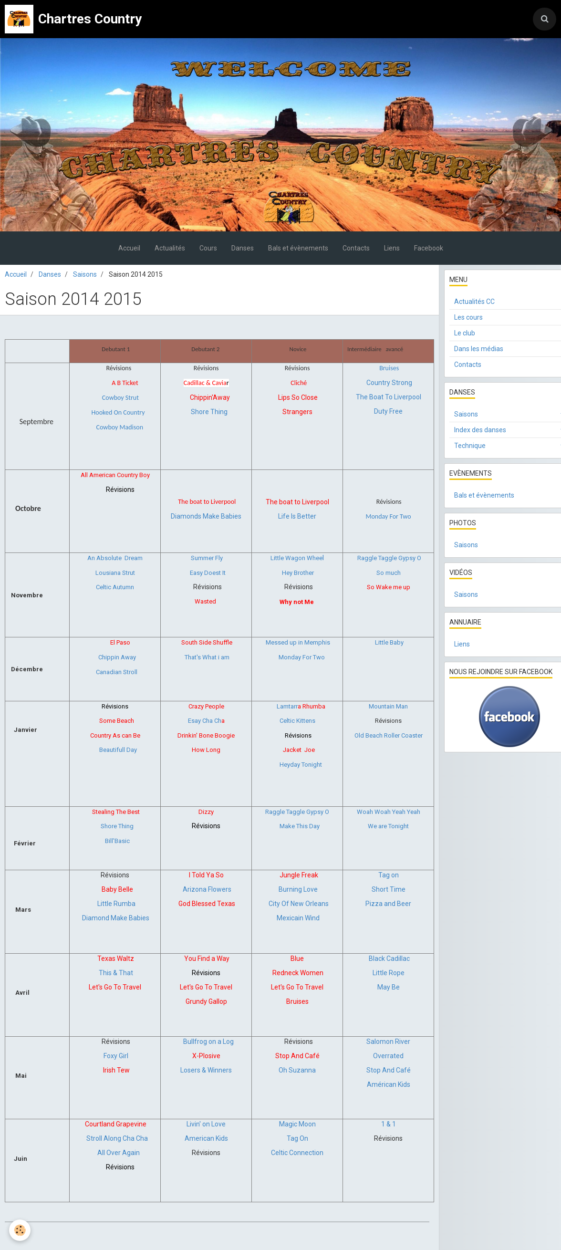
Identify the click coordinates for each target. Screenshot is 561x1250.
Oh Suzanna (297, 1070)
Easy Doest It (208, 572)
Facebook (428, 248)
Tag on (388, 875)
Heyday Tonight (301, 764)
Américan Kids (388, 1084)
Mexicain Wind (298, 918)
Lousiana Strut (115, 572)
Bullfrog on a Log (208, 1041)
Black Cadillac (389, 958)
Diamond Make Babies (115, 918)
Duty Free (388, 411)
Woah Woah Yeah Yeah (388, 811)
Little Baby (389, 642)
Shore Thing (209, 412)
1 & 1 (388, 1124)
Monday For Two (302, 657)
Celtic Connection (297, 1152)
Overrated (388, 1056)
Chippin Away (117, 657)
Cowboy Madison (119, 427)
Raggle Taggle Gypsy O (389, 558)
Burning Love (298, 889)
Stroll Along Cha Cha (117, 1138)
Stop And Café (388, 1070)
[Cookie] (20, 1230)
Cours (208, 248)
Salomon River (388, 1041)
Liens (392, 248)
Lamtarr (287, 706)
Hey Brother (298, 572)
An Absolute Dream (115, 558)
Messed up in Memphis (298, 642)
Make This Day (300, 826)
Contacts (356, 248)
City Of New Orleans (299, 903)
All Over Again (118, 1152)
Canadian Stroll (116, 672)
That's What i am (207, 657)
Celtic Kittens (297, 720)
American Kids (206, 1138)
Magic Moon (297, 1124)
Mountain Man (388, 706)
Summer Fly (207, 558)
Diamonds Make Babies (206, 516)
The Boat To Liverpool (388, 397)
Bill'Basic (117, 840)
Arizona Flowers (207, 889)
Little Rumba (116, 903)
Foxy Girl (116, 1056)
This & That (116, 973)
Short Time (388, 889)
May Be (388, 987)
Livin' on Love (206, 1124)
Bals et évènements (298, 248)
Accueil (129, 248)
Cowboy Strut (120, 398)
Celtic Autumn (115, 587)
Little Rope (389, 973)
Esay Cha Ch (204, 720)
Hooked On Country (118, 412)
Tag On (297, 1138)
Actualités (170, 248)
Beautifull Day (117, 749)
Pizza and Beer (388, 903)
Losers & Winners (206, 1070)
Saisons (85, 274)
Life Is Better (297, 516)
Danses (242, 248)
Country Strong (389, 382)
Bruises (389, 368)
